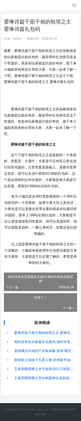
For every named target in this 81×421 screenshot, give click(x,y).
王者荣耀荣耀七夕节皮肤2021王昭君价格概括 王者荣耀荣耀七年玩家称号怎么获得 (44, 369)
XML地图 (40, 414)
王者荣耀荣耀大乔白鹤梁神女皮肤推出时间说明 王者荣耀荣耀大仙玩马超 (44, 378)
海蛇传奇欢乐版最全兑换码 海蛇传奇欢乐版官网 (44, 342)
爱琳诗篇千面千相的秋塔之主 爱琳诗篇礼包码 (44, 333)
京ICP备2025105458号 (63, 409)
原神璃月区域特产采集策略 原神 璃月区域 (44, 351)
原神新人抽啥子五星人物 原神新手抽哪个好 (44, 360)
